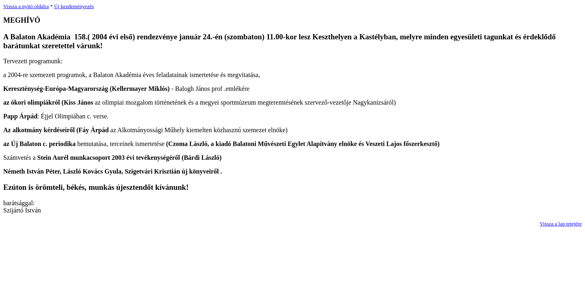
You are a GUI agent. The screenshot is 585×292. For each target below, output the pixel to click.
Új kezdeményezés (74, 6)
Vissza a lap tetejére (561, 224)
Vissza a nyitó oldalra (26, 6)
